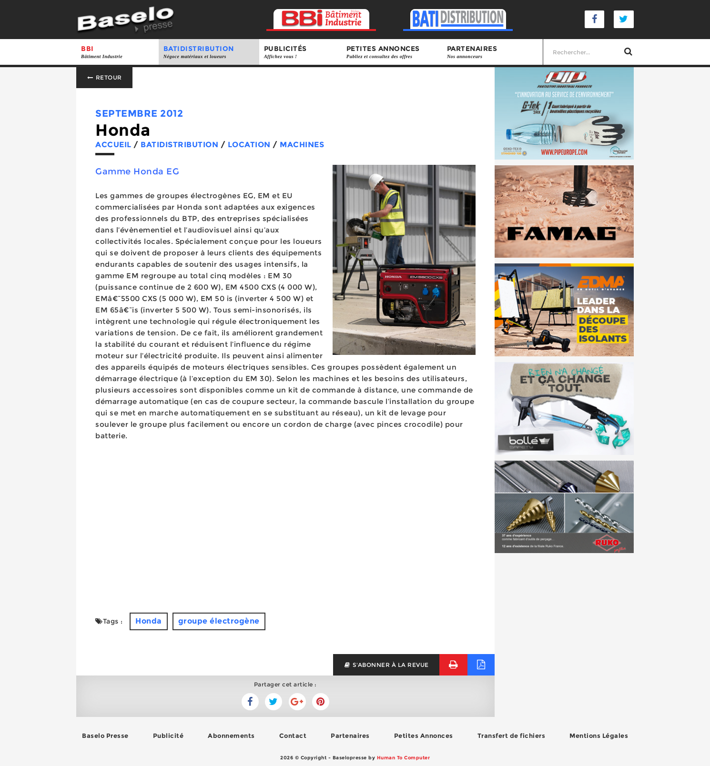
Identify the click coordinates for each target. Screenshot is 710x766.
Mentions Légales (598, 735)
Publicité (168, 735)
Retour (104, 77)
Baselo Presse (105, 735)
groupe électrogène (219, 620)
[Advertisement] (285, 527)
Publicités (300, 52)
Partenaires (492, 52)
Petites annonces (391, 52)
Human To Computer (403, 758)
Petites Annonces (423, 735)
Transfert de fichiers (511, 735)
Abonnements (231, 735)
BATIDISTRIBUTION (208, 52)
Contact (293, 735)
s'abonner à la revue (386, 664)
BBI (117, 52)
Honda (148, 620)
